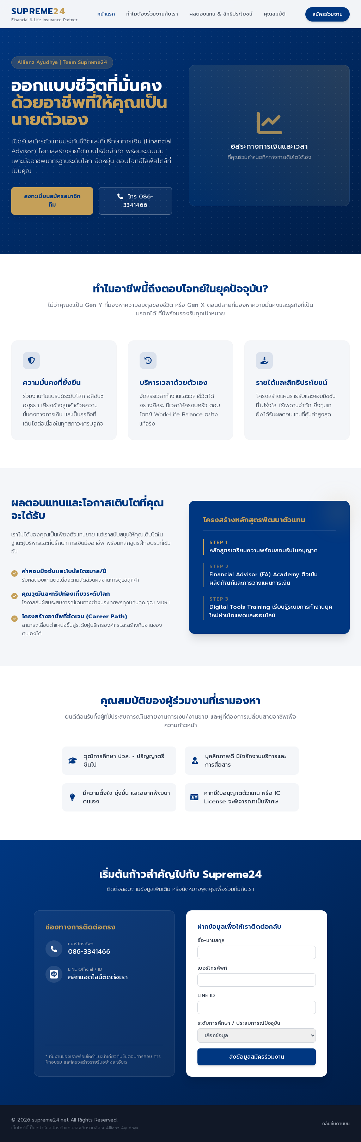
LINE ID (206, 995)
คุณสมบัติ (275, 14)
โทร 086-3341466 (135, 200)
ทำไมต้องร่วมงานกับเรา (152, 14)
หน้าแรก (106, 14)
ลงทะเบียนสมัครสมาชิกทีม (52, 200)
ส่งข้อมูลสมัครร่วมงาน (256, 1057)
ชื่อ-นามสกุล (211, 940)
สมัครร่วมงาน (327, 14)
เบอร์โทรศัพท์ (212, 968)
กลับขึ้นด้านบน (336, 1123)
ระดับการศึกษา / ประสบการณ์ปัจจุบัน (238, 1023)
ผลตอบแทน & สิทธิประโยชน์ (220, 14)
